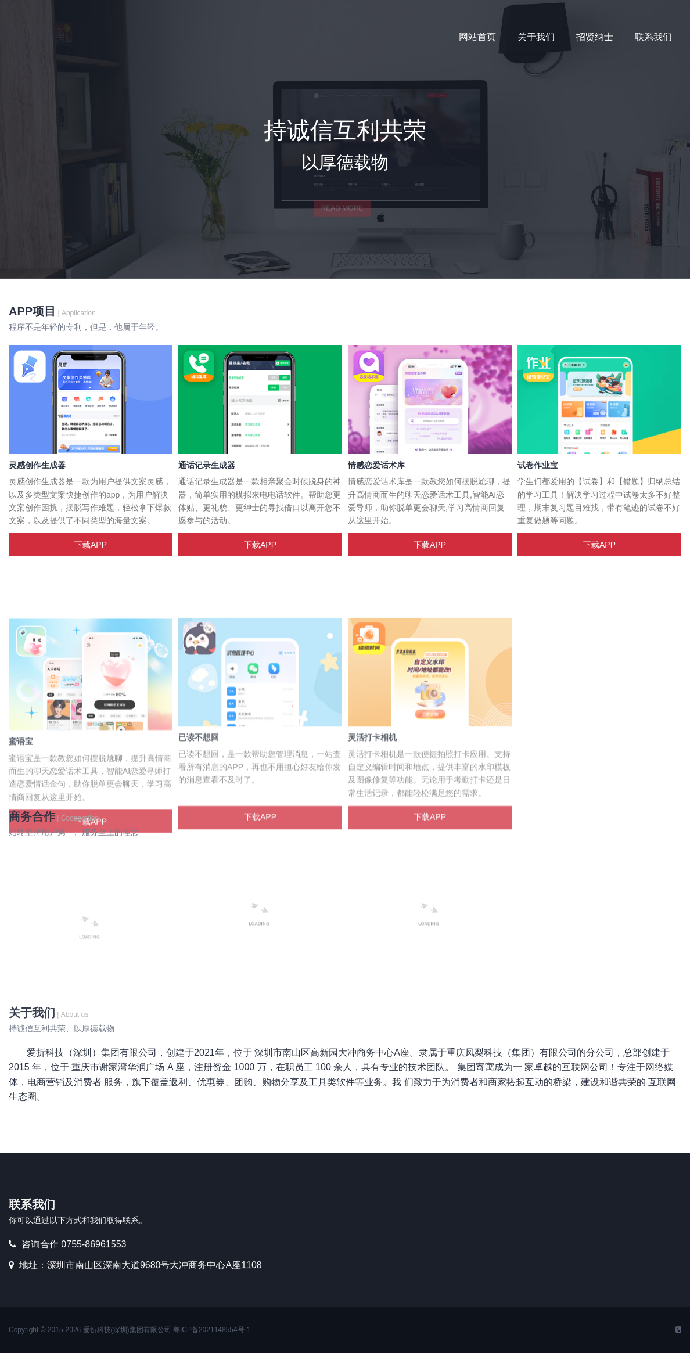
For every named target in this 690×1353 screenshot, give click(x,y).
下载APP (90, 544)
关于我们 (536, 37)
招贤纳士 (594, 37)
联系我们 (653, 37)
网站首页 (477, 37)
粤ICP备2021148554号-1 (211, 1330)
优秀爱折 (96, 37)
